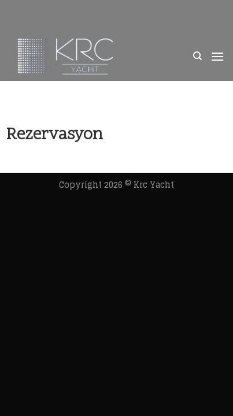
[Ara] (197, 56)
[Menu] (217, 56)
